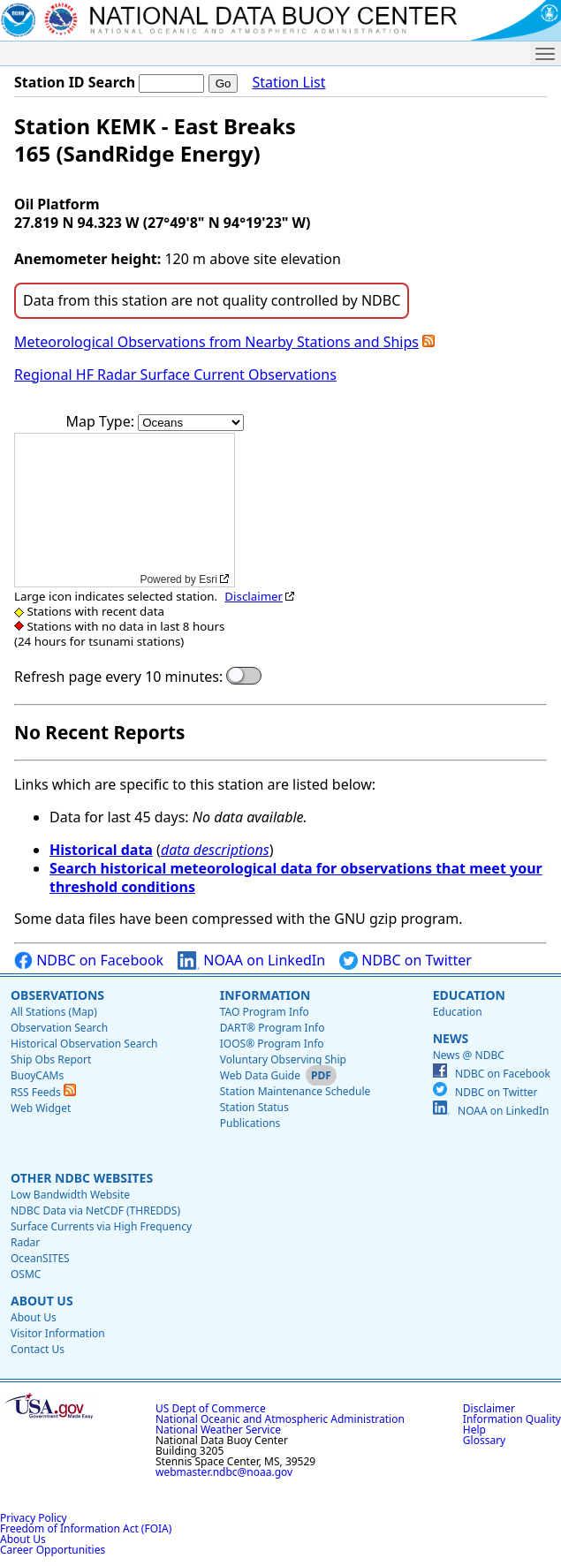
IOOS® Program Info (272, 1043)
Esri (208, 579)
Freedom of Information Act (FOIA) (85, 1528)
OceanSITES (40, 1258)
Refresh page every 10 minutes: (118, 677)
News (450, 1038)
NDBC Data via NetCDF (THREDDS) (95, 1210)
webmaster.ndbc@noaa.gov (223, 1471)
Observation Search (59, 1027)
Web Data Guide (260, 1075)
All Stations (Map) (54, 1011)
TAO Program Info (264, 1011)
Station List (288, 82)
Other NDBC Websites (82, 1177)
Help (474, 1429)
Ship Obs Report (51, 1059)
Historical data (101, 849)
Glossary (484, 1440)
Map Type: (102, 421)
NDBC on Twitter (405, 960)
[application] (124, 510)
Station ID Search (74, 82)
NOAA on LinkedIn (251, 960)
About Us (42, 1300)
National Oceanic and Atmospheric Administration (280, 1418)
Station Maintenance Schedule (295, 1091)
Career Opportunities (52, 1549)
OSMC (26, 1274)
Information (265, 995)
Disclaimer (253, 596)
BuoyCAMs (37, 1075)
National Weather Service (218, 1429)
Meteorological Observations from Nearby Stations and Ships (216, 342)
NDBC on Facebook (88, 960)
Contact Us (37, 1349)
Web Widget (41, 1108)
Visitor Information (58, 1333)
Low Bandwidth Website (70, 1194)
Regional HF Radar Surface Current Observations (175, 374)
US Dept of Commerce (210, 1408)
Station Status (254, 1107)
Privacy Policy (33, 1517)
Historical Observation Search (84, 1043)
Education (469, 995)
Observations (57, 995)
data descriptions (215, 849)
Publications (250, 1123)
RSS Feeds (43, 1092)
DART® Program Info (272, 1027)
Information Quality (512, 1418)
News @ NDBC (468, 1055)
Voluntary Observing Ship (283, 1059)
